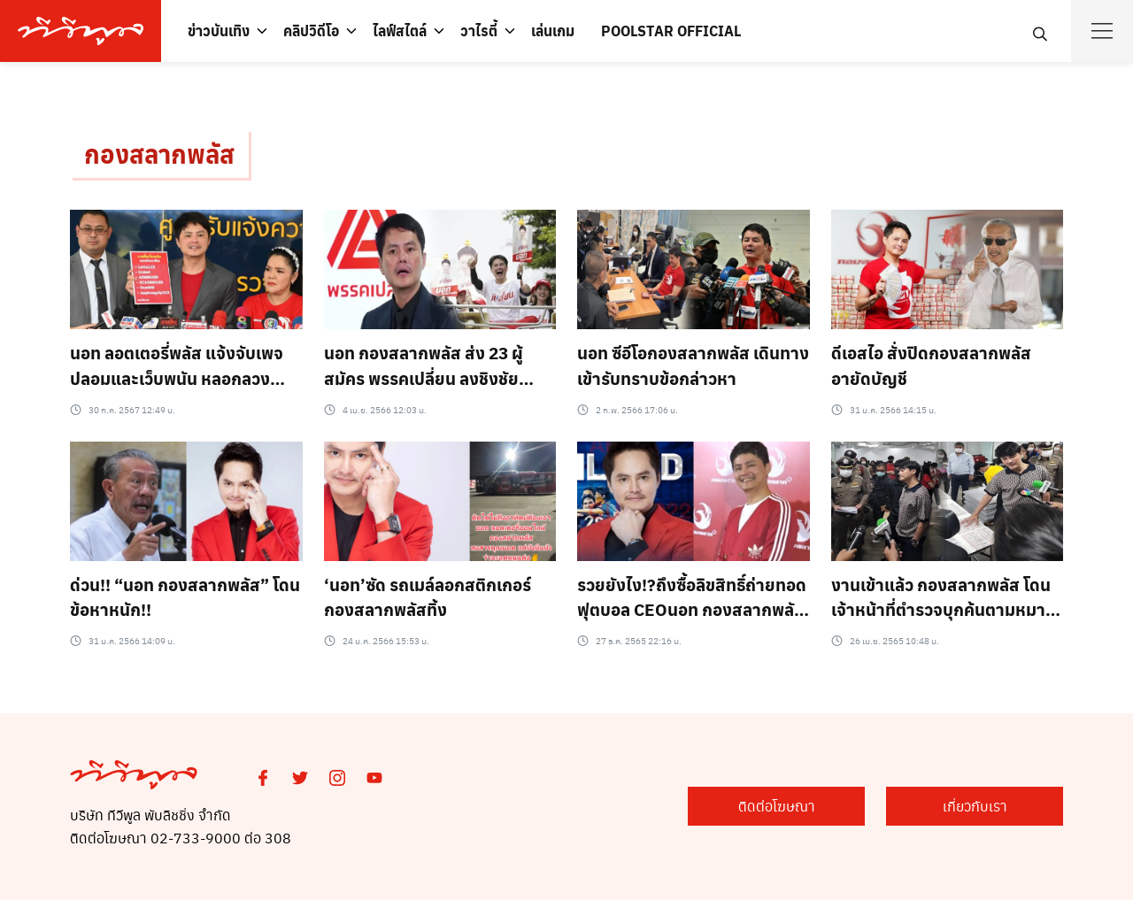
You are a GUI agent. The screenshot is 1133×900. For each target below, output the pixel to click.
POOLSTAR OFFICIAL (671, 30)
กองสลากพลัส (159, 153)
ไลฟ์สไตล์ (400, 30)
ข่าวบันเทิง (219, 30)
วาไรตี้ (478, 30)
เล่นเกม (552, 30)
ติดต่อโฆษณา (776, 806)
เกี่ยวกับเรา (975, 806)
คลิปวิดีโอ (311, 30)
